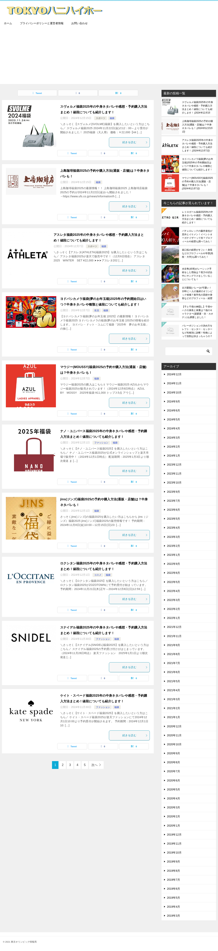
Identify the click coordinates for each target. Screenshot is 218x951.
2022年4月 (173, 591)
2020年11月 (174, 735)
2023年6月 (173, 509)
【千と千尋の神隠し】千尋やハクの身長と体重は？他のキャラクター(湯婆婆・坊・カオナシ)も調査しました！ (197, 312)
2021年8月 (173, 654)
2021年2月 (173, 708)
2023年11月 (174, 473)
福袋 (112, 118)
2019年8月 (173, 870)
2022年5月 (173, 582)
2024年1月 (173, 455)
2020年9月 (173, 753)
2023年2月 (173, 545)
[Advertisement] (109, 56)
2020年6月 (173, 780)
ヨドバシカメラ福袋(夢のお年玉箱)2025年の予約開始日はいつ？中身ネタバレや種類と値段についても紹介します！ (197, 164)
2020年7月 (173, 771)
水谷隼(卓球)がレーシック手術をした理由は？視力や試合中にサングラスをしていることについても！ (197, 274)
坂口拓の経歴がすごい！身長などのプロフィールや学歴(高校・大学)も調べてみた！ (197, 253)
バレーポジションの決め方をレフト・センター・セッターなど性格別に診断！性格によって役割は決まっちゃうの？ (197, 331)
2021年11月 (174, 636)
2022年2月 (173, 608)
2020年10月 (174, 744)
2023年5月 (173, 518)
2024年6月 (173, 410)
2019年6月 (173, 888)
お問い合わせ (79, 23)
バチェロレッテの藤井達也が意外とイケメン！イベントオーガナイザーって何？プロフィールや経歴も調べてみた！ (197, 236)
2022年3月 (173, 600)
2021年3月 (173, 699)
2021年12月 (174, 626)
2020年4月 (173, 798)
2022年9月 (173, 563)
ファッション (101, 442)
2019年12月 (174, 834)
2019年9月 (173, 861)
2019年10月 (174, 852)
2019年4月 (173, 906)
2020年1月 (173, 825)
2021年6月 (173, 672)
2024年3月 (173, 437)
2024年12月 (174, 374)
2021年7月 (173, 663)
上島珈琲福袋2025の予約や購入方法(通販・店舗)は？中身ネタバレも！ (197, 126)
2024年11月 (174, 383)
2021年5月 (173, 681)
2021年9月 (173, 645)
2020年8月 (173, 762)
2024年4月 (173, 428)
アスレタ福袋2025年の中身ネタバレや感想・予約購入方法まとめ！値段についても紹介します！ (197, 145)
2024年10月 (174, 392)
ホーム (8, 23)
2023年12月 (174, 464)
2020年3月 (173, 807)
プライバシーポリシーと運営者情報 (42, 23)
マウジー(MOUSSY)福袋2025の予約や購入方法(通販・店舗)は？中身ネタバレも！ (197, 183)
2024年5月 (173, 419)
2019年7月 (173, 879)
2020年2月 (173, 816)
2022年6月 (173, 572)
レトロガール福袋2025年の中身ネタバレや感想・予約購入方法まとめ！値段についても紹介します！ (197, 217)
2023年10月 (174, 482)
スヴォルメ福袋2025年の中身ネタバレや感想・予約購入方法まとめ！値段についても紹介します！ (197, 107)
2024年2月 (173, 446)
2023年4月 (173, 527)
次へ (94, 765)
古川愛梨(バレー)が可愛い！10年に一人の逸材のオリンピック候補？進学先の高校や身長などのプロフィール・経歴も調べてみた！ (197, 293)
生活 (96, 310)
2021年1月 (173, 717)
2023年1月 (173, 554)
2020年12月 (174, 726)
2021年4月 (173, 690)
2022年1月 (173, 617)
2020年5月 (173, 789)
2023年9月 (173, 491)
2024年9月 (173, 401)
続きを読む (135, 142)
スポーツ (100, 118)
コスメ (97, 575)
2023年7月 (173, 500)
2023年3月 (173, 536)
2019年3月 (173, 915)
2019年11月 (174, 843)
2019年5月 (173, 897)
